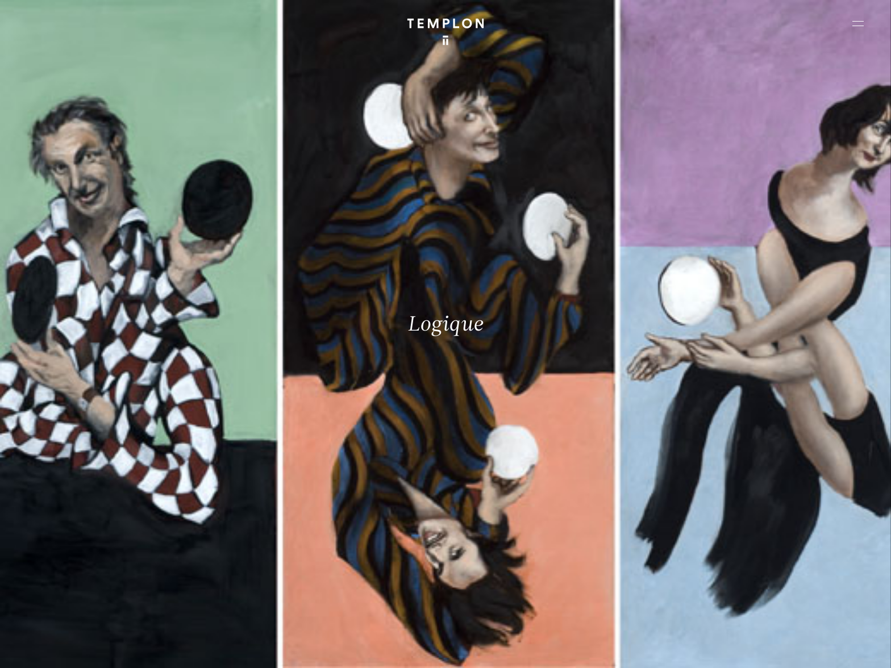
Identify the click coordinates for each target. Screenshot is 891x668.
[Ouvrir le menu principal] (858, 23)
